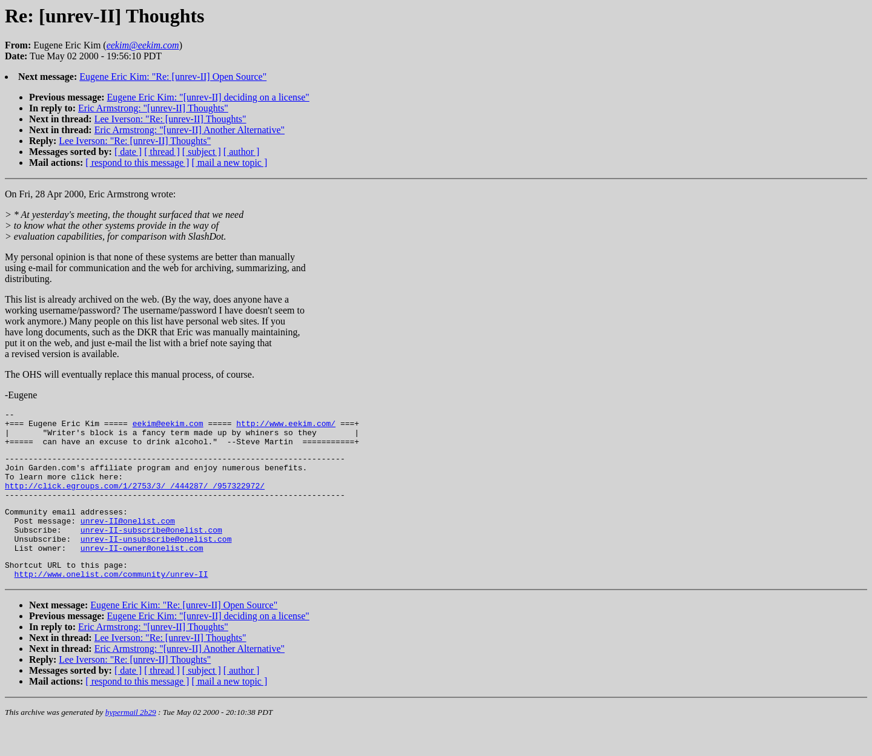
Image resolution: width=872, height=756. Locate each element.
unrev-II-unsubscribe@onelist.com (156, 562)
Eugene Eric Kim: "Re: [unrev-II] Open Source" (172, 76)
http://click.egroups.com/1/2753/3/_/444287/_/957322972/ (135, 500)
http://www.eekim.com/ (285, 426)
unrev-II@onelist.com (128, 540)
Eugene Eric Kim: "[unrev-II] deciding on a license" (208, 97)
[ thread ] (162, 151)
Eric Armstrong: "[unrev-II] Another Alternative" (189, 130)
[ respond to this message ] (137, 162)
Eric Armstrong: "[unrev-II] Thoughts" (153, 108)
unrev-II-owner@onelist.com (142, 573)
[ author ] (241, 151)
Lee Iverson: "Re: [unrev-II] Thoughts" (170, 119)
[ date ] (128, 151)
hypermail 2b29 (130, 741)
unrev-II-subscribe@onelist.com (151, 551)
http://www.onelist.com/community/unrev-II (111, 602)
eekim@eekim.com (168, 426)
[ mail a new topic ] (229, 162)
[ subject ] (201, 151)
